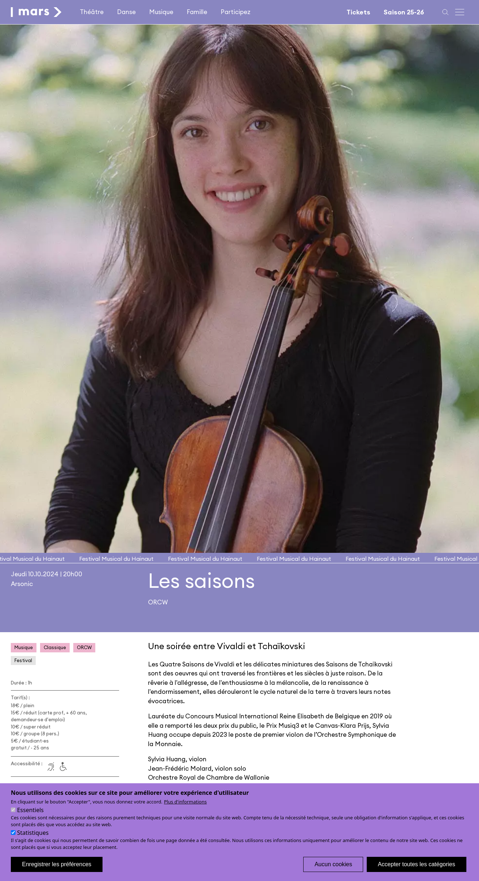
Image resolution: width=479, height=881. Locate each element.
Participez (236, 12)
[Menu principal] (460, 12)
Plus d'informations (185, 808)
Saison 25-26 (404, 12)
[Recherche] (445, 12)
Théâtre (92, 12)
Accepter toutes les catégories (416, 871)
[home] (36, 12)
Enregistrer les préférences (56, 871)
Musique (161, 12)
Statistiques (32, 839)
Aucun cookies (333, 871)
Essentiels (30, 817)
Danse (126, 12)
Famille (197, 12)
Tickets (358, 12)
